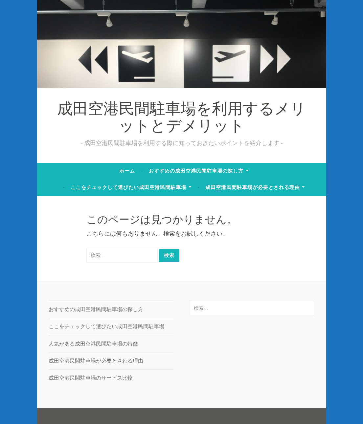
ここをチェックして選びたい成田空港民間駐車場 (128, 187)
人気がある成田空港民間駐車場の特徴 (93, 343)
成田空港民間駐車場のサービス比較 (91, 377)
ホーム (127, 171)
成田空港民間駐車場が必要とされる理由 (252, 187)
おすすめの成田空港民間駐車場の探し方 (196, 171)
